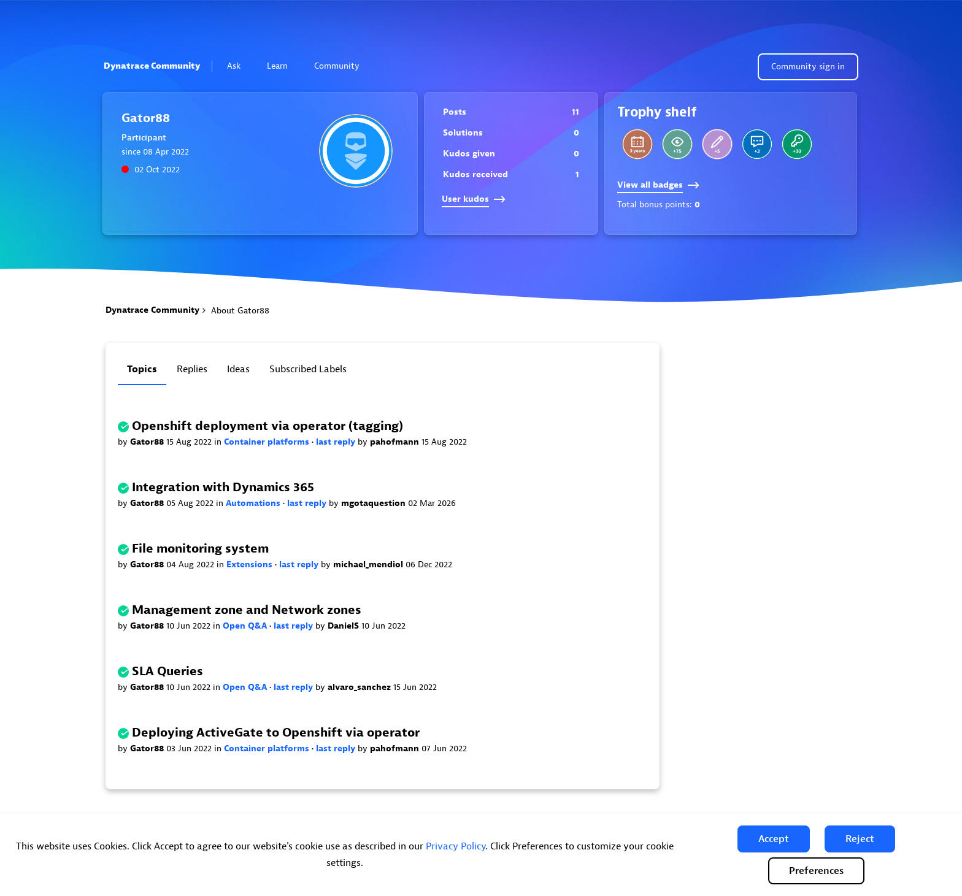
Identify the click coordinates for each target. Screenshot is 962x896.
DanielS (344, 626)
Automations (254, 503)
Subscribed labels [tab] (308, 369)
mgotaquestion (374, 503)
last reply (337, 442)
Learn (282, 66)
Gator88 (148, 442)
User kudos (474, 199)
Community (342, 66)
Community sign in (808, 66)
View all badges (658, 185)
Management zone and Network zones (246, 610)
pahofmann (395, 442)
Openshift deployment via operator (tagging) (267, 426)
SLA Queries (167, 671)
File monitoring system (200, 548)
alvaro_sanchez (360, 687)
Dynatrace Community (152, 66)
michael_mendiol (369, 564)
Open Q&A (246, 626)
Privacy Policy (455, 846)
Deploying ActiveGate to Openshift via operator (276, 732)
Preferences (816, 871)
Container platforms (268, 442)
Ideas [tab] (238, 369)
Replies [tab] (192, 369)
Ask (239, 66)
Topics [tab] (142, 369)
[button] (773, 838)
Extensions (250, 564)
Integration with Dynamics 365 (223, 487)
